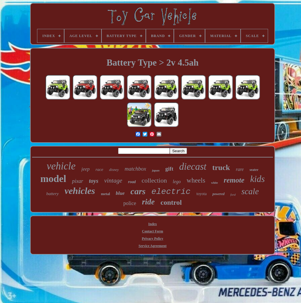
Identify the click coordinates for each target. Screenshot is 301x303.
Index (152, 224)
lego (177, 181)
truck (221, 167)
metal (105, 194)
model (53, 178)
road (132, 182)
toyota (201, 194)
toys (93, 181)
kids (257, 179)
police (129, 203)
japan (156, 170)
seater (253, 170)
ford (233, 194)
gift (169, 169)
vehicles (79, 190)
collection (154, 180)
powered (218, 194)
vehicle (61, 166)
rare (240, 169)
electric (170, 191)
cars (138, 191)
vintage (113, 180)
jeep (85, 169)
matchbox (135, 169)
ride (148, 201)
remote (234, 180)
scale (250, 191)
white (214, 182)
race (99, 169)
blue (120, 193)
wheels (196, 180)
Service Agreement (153, 246)
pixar (77, 181)
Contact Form (152, 231)
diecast (192, 166)
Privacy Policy (152, 239)
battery (52, 193)
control (171, 202)
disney (114, 169)
